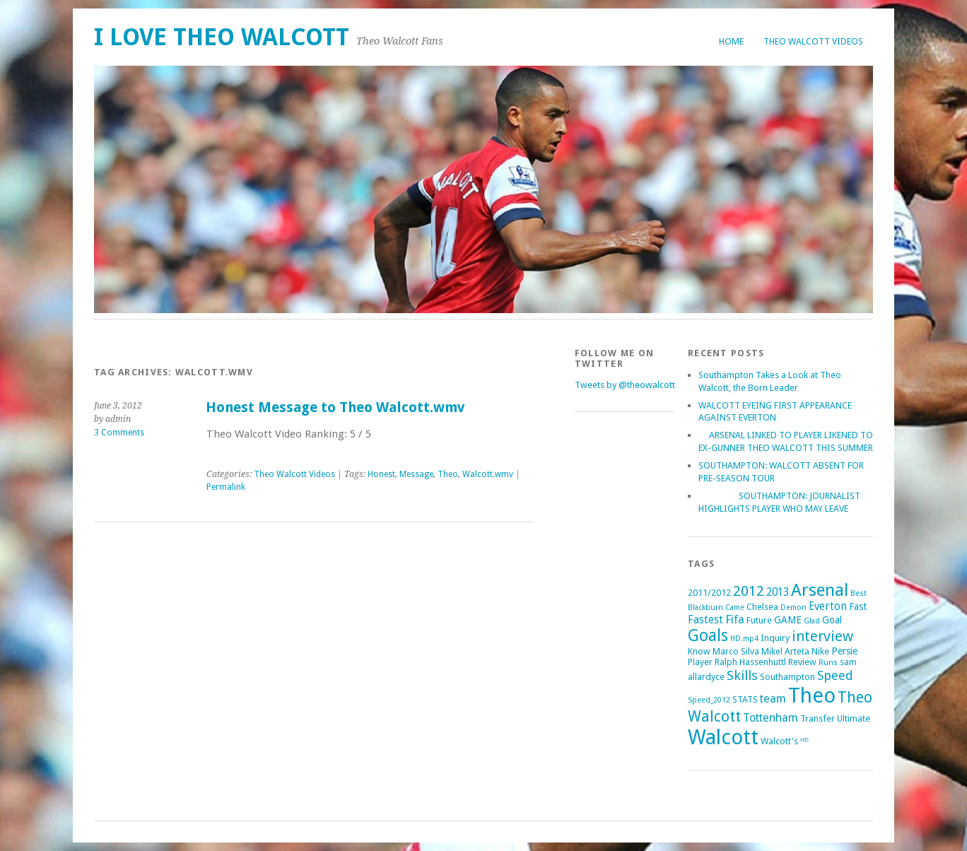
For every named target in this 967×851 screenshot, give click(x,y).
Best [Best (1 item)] (858, 593)
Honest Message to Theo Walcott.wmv (335, 407)
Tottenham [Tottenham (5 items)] (770, 717)
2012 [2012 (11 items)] (748, 590)
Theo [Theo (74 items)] (812, 695)
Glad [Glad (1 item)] (812, 621)
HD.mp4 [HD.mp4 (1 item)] (744, 638)
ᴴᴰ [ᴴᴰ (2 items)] (804, 741)
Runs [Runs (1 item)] (828, 662)
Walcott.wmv (487, 474)
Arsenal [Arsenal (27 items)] (819, 590)
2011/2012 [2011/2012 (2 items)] (709, 592)
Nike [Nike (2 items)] (820, 651)
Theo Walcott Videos (813, 41)
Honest (381, 474)
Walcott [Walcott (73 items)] (723, 737)
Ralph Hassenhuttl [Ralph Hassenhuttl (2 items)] (750, 662)
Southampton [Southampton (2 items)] (787, 676)
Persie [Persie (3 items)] (844, 651)
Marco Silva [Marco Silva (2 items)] (736, 651)
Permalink (225, 487)
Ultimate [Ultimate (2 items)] (853, 718)
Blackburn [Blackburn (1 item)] (705, 607)
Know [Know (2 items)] (699, 651)
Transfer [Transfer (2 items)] (817, 718)
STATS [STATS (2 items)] (745, 699)
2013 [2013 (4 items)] (777, 592)
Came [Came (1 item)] (734, 607)
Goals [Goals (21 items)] (708, 635)
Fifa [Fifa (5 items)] (734, 619)
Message (416, 474)
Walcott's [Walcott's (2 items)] (779, 741)
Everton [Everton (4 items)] (828, 606)
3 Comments (119, 433)
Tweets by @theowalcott (625, 385)
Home (731, 41)
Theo (448, 474)
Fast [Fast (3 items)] (858, 606)
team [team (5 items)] (773, 698)
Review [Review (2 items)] (802, 662)
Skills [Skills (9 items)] (742, 675)
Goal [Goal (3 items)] (832, 620)
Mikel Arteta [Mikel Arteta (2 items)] (785, 651)
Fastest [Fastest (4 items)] (705, 620)
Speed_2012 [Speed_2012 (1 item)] (709, 700)
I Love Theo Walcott (221, 37)
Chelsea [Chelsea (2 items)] (762, 606)
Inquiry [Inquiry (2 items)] (775, 638)
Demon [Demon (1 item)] (793, 607)
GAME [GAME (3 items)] (788, 620)
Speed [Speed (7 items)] (835, 675)
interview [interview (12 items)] (822, 636)
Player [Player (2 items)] (700, 662)
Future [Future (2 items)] (759, 620)
